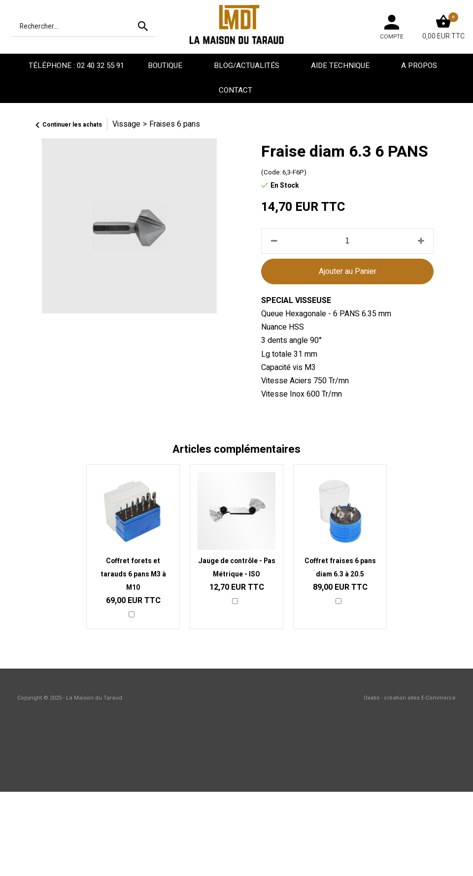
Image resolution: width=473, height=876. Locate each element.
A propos (420, 65)
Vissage (126, 124)
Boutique (166, 65)
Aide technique (341, 65)
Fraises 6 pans (174, 124)
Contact (236, 90)
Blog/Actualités (247, 65)
